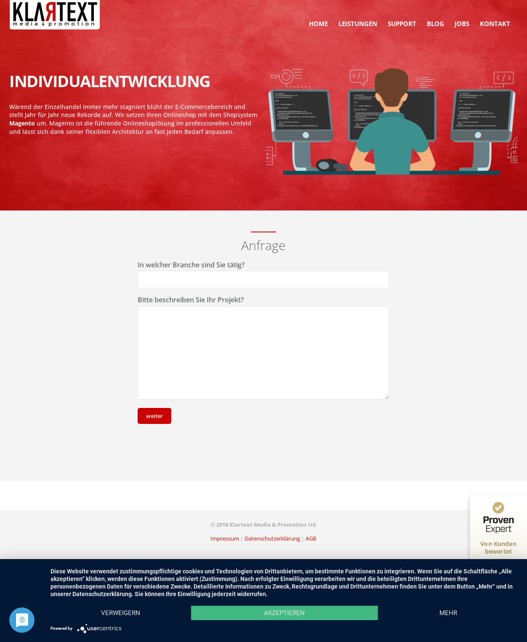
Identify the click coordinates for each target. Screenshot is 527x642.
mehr (448, 613)
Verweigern (120, 613)
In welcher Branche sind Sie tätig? (191, 265)
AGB (311, 538)
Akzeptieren (284, 613)
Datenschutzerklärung (272, 538)
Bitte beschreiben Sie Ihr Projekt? (191, 300)
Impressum (224, 538)
